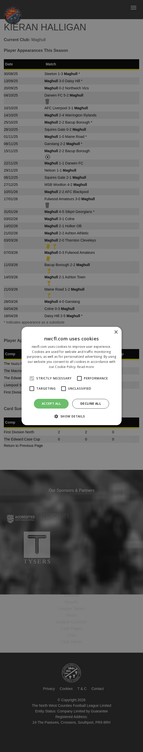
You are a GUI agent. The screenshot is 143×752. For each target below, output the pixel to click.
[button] (71, 416)
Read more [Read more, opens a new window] (85, 367)
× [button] (116, 332)
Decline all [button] (90, 403)
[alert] (71, 376)
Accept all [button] (51, 403)
